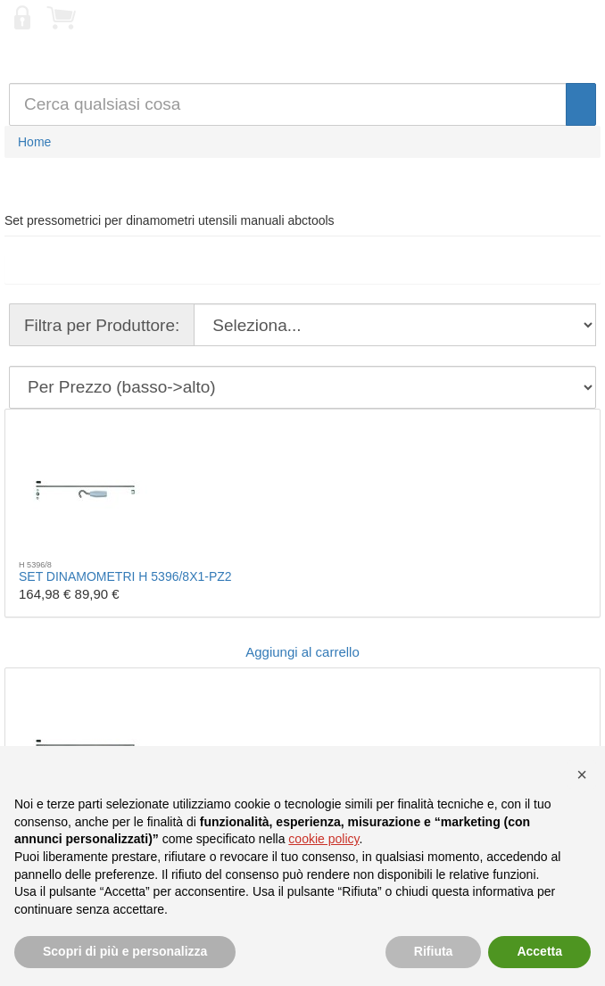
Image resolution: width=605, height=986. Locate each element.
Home (34, 142)
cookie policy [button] (323, 839)
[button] (582, 774)
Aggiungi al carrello (302, 651)
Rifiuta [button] (433, 951)
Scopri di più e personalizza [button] (125, 951)
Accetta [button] (539, 951)
